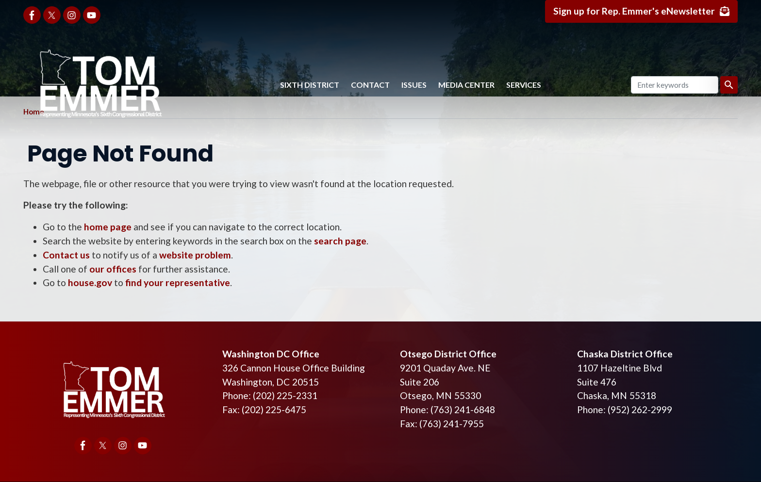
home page (108, 226)
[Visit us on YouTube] (91, 15)
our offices (112, 268)
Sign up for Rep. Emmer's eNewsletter (634, 10)
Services (523, 84)
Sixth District (309, 84)
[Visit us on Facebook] (32, 15)
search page (340, 240)
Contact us (66, 254)
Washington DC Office (270, 353)
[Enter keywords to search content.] (674, 85)
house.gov (90, 282)
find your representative (177, 282)
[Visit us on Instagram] (72, 15)
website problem (195, 254)
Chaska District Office (625, 353)
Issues (414, 84)
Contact (370, 84)
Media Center (466, 84)
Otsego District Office (448, 353)
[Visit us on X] (52, 15)
